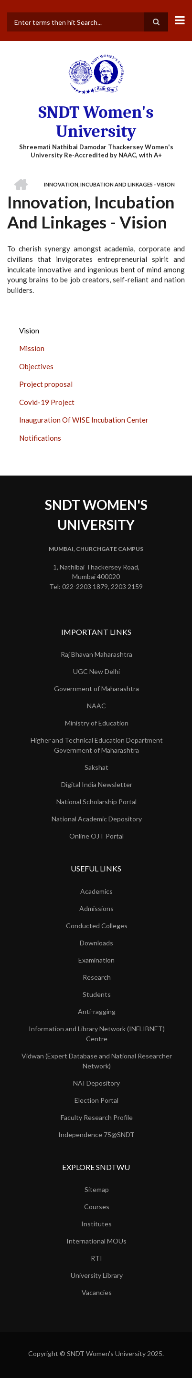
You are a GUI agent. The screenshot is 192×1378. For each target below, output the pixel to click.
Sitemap (97, 1189)
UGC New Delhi (96, 671)
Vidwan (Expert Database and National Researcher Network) (96, 1061)
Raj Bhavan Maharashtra (96, 654)
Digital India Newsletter (96, 784)
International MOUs (96, 1241)
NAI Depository (96, 1083)
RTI (96, 1258)
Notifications (40, 438)
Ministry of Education (96, 723)
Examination (96, 960)
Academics (96, 891)
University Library (97, 1275)
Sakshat (96, 767)
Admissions (96, 908)
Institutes (96, 1224)
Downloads (96, 943)
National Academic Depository (97, 819)
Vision (29, 330)
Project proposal (46, 384)
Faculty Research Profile (97, 1117)
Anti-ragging (97, 1011)
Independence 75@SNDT (96, 1134)
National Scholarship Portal (96, 802)
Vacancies (97, 1292)
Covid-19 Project (47, 402)
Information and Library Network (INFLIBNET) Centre (97, 1034)
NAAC (96, 706)
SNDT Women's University (95, 122)
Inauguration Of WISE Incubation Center (84, 419)
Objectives (36, 366)
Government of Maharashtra (96, 688)
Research (97, 977)
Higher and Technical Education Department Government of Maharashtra (97, 745)
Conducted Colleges (97, 926)
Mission (31, 348)
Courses (96, 1206)
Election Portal (96, 1100)
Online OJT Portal (96, 836)
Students (97, 994)
